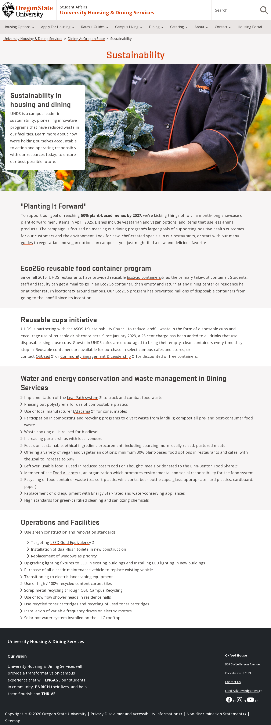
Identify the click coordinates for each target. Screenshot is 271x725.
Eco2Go (146, 277)
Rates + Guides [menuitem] (93, 27)
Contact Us (233, 682)
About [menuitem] (199, 27)
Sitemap (12, 720)
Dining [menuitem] (154, 27)
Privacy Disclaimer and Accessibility (136, 713)
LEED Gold (72, 542)
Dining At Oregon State (86, 38)
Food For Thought (125, 465)
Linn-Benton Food (214, 465)
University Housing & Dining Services (107, 12)
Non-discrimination (216, 713)
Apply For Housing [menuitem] (56, 27)
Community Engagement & (97, 356)
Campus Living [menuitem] (126, 27)
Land (243, 691)
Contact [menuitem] (221, 27)
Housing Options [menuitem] (16, 27)
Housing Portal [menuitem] (250, 27)
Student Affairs (73, 7)
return (59, 291)
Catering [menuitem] (177, 27)
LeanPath (84, 397)
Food (67, 472)
